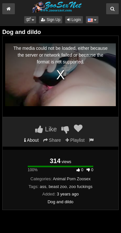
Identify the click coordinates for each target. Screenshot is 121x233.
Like (46, 129)
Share (52, 140)
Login (74, 19)
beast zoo (58, 186)
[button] (30, 19)
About (31, 140)
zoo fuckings (80, 186)
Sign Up (50, 19)
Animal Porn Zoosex (72, 178)
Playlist (75, 140)
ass (43, 186)
